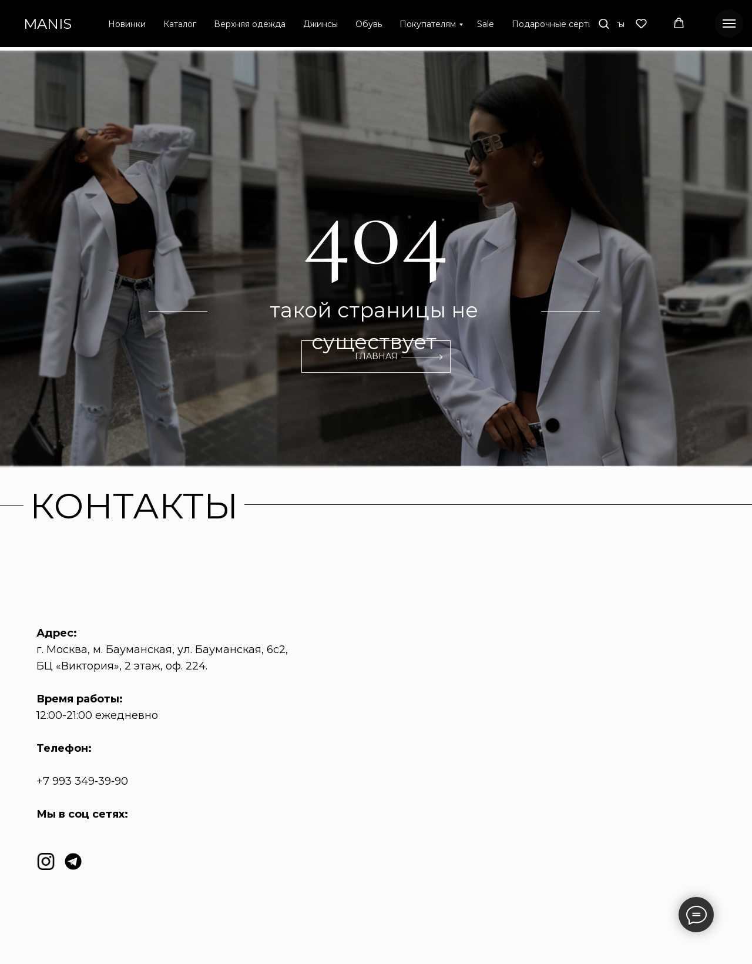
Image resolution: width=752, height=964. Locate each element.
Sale (485, 24)
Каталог (179, 24)
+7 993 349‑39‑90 (82, 781)
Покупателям (428, 24)
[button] (603, 23)
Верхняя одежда (250, 24)
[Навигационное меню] (729, 23)
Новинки (127, 24)
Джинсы (320, 24)
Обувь (368, 24)
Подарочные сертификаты (568, 24)
